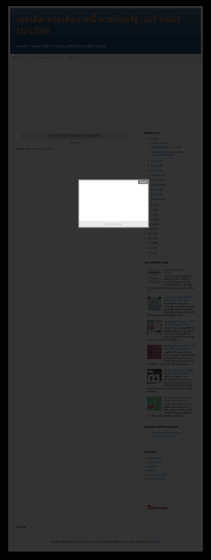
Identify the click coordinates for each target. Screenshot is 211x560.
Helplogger (118, 224)
